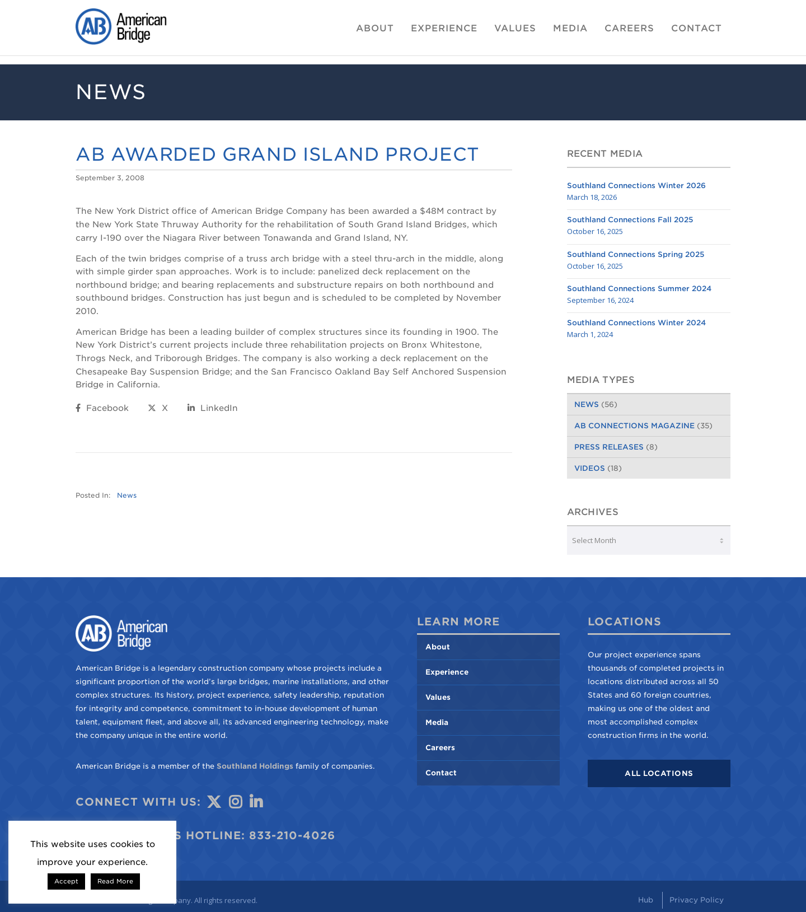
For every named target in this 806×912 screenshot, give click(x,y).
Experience (446, 672)
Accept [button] (66, 881)
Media (436, 722)
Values (438, 697)
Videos (589, 468)
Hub (645, 900)
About (437, 647)
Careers (440, 747)
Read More (115, 881)
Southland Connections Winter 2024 (636, 323)
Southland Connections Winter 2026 (636, 185)
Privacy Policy (696, 900)
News (127, 495)
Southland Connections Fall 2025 (630, 220)
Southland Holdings (255, 766)
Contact (441, 773)
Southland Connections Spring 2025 (636, 254)
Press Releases (609, 447)
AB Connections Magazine (634, 426)
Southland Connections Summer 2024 (639, 288)
